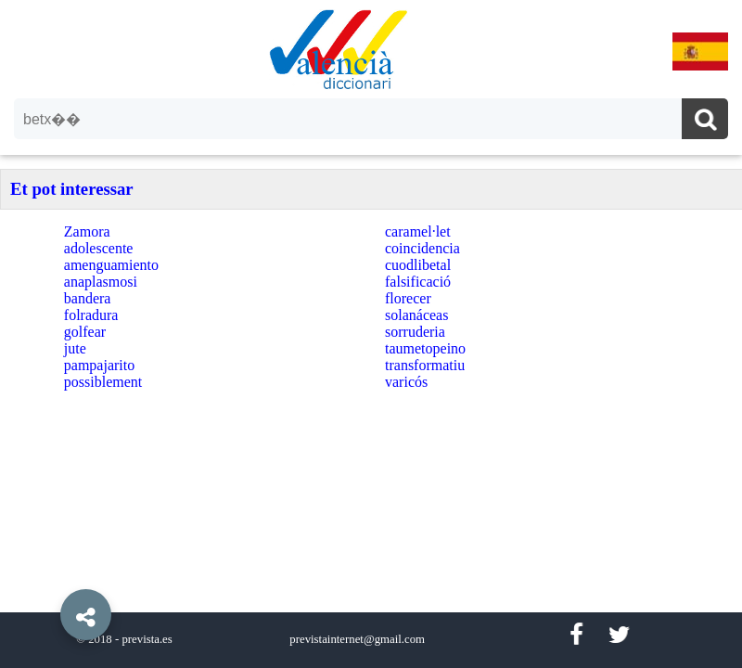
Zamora (87, 231)
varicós (406, 382)
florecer (408, 298)
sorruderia (415, 332)
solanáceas (416, 315)
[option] (371, 334)
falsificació (418, 281)
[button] (46, 572)
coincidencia (422, 248)
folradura (91, 315)
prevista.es (147, 639)
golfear (85, 332)
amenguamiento (111, 265)
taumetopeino (425, 348)
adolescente (99, 248)
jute (75, 348)
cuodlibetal (418, 265)
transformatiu (425, 365)
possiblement (103, 382)
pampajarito (99, 365)
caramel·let (418, 231)
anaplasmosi (100, 281)
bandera (87, 298)
